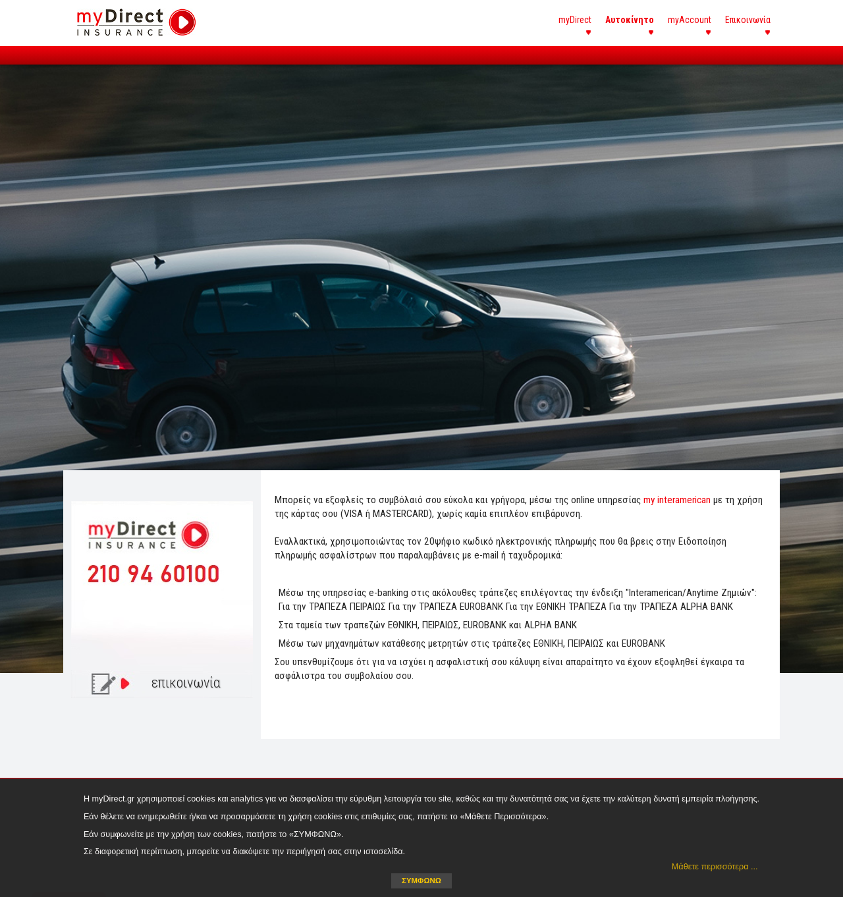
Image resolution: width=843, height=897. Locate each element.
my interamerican (677, 500)
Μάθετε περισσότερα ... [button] (715, 866)
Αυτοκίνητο (629, 19)
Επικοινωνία (748, 19)
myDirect (574, 19)
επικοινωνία (186, 682)
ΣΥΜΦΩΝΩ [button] (421, 880)
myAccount (689, 19)
